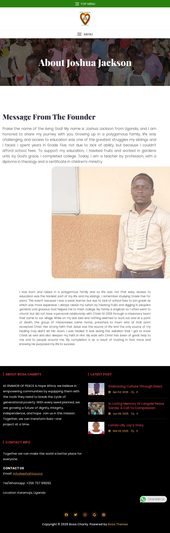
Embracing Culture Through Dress (135, 386)
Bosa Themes (118, 524)
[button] (85, 34)
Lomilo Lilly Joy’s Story (126, 425)
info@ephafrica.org (27, 473)
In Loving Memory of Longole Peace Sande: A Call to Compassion (136, 405)
